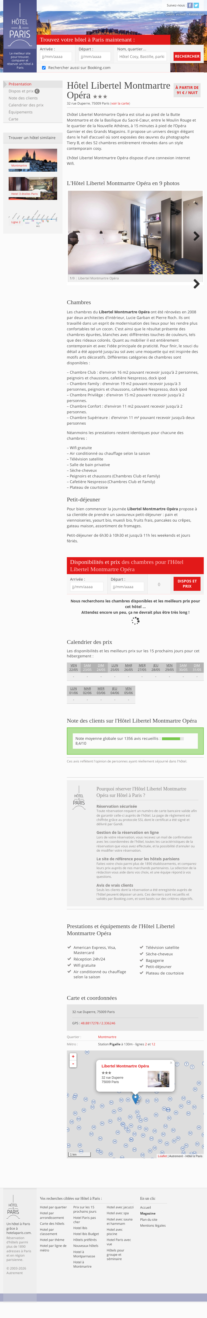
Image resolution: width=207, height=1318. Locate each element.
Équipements (21, 112)
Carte (13, 119)
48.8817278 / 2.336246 (98, 1038)
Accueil (145, 1222)
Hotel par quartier (53, 1222)
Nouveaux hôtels (85, 1261)
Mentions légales (153, 1241)
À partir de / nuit (187, 90)
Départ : (86, 49)
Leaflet (162, 1171)
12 (153, 1059)
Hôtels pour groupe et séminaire (115, 1269)
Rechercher (187, 56)
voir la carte (120, 103)
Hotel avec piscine (115, 1247)
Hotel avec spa (118, 1228)
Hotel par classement (48, 1247)
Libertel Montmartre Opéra (125, 1081)
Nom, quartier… (131, 49)
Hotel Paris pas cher (84, 1235)
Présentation (20, 83)
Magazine (148, 1229)
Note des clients (23, 97)
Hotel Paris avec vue (119, 1257)
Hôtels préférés (85, 1255)
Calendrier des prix (26, 104)
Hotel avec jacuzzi (120, 1222)
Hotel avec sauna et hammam (120, 1236)
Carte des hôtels (52, 1239)
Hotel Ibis (80, 1243)
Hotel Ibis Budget (86, 1249)
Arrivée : (47, 49)
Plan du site (148, 1235)
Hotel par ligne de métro (53, 1263)
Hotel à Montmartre (82, 1279)
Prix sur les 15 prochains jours (84, 1224)
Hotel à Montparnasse (84, 1269)
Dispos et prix (24, 91)
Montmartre (107, 1052)
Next (196, 241)
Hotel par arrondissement (52, 1230)
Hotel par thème (52, 1255)
